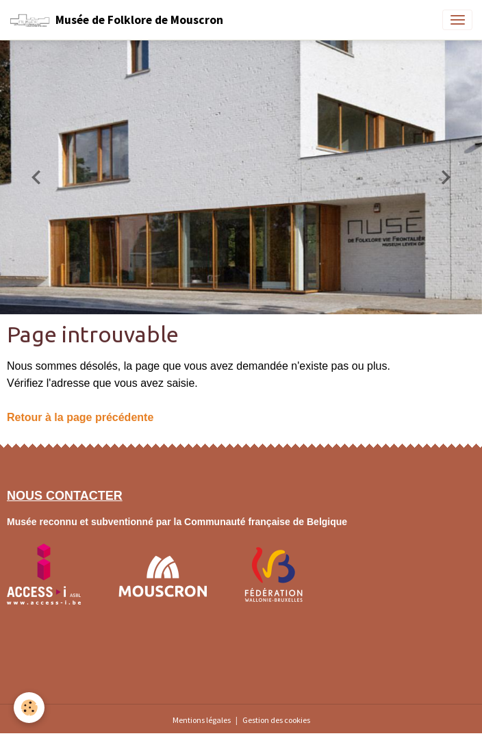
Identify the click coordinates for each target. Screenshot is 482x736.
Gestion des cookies (276, 720)
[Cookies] (29, 707)
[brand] (116, 20)
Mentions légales (202, 720)
